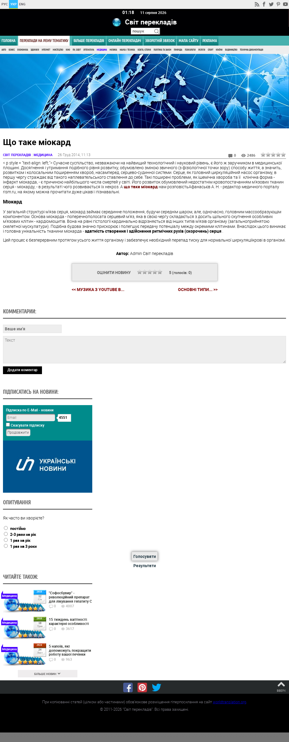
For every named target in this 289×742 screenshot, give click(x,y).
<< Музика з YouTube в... (98, 290)
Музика (113, 50)
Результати (144, 566)
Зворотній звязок (159, 40)
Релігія (201, 50)
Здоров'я (35, 50)
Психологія (190, 50)
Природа (178, 50)
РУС (4, 4)
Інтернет (46, 50)
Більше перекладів (89, 40)
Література (88, 50)
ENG (22, 4)
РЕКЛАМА (209, 40)
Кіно (68, 50)
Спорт (210, 50)
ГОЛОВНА (8, 40)
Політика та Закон (162, 50)
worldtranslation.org (229, 701)
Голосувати (144, 556)
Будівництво (231, 50)
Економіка (22, 50)
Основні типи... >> (198, 289)
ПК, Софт (77, 50)
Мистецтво (58, 50)
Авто (3, 50)
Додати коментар (22, 370)
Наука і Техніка (127, 50)
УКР (13, 4)
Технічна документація (251, 50)
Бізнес (12, 50)
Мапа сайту (188, 40)
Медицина (102, 50)
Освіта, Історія (144, 50)
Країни (219, 50)
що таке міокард (141, 187)
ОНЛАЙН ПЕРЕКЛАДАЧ (124, 40)
